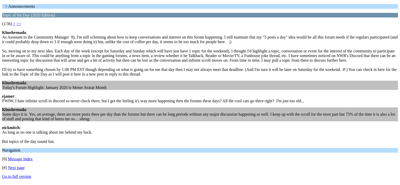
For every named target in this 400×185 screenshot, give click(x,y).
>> (18, 24)
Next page (16, 167)
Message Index (20, 159)
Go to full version (16, 176)
